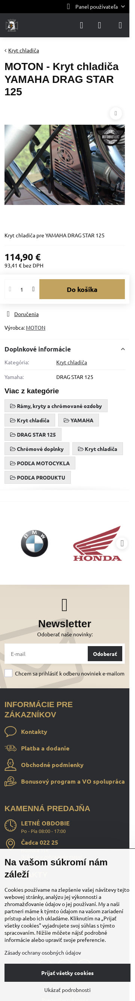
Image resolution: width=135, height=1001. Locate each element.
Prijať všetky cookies (67, 972)
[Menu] (120, 25)
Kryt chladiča (71, 362)
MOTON (35, 327)
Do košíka (82, 289)
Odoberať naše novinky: (65, 634)
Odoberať (105, 653)
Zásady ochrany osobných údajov (42, 952)
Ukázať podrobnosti (67, 989)
